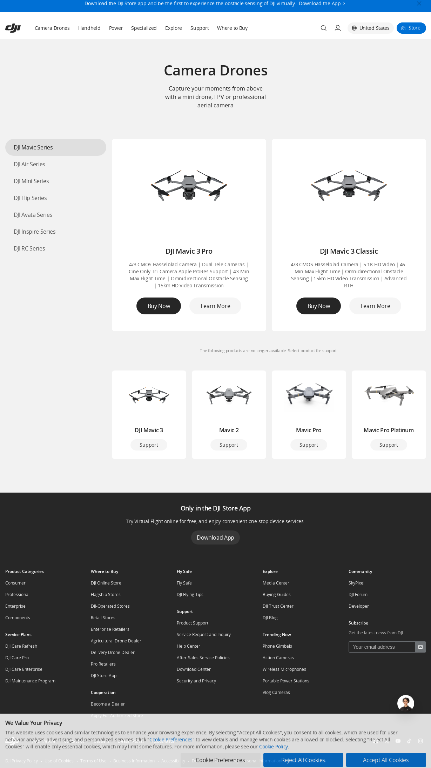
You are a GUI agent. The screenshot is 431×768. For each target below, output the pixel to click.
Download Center (194, 669)
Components (17, 618)
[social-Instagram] (420, 741)
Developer (359, 606)
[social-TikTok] (409, 741)
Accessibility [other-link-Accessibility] (173, 761)
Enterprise (15, 606)
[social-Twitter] (387, 741)
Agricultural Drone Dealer (116, 641)
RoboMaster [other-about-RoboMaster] (164, 741)
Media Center (276, 583)
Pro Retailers (103, 664)
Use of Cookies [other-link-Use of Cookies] (59, 761)
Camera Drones (52, 28)
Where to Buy (232, 28)
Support (199, 28)
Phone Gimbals (277, 646)
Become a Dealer (108, 704)
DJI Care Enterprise (23, 669)
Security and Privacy (196, 681)
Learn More (215, 306)
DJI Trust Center (278, 606)
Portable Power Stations (286, 681)
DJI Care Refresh (21, 646)
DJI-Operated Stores (110, 606)
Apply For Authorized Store (117, 716)
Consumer (15, 583)
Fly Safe (184, 583)
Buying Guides (277, 594)
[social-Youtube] (398, 741)
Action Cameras (278, 658)
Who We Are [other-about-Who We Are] (43, 741)
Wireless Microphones (284, 669)
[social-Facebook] (375, 741)
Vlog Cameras (276, 692)
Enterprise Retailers (110, 629)
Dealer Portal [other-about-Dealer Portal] (131, 741)
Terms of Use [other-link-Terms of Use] (93, 761)
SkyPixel (356, 583)
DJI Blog (270, 618)
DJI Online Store (106, 583)
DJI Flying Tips (190, 594)
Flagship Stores (106, 594)
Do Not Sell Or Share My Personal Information (236, 761)
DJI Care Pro (17, 658)
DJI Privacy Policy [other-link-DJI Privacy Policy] (21, 761)
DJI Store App (103, 676)
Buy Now (159, 306)
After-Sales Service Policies (203, 658)
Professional (17, 594)
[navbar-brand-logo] (21, 28)
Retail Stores (103, 618)
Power (116, 28)
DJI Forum (358, 594)
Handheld (89, 28)
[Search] (324, 28)
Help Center (188, 646)
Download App (215, 537)
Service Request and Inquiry (204, 634)
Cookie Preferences (307, 761)
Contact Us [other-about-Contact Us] (74, 741)
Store (414, 27)
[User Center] (338, 28)
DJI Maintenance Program (30, 681)
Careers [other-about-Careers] (101, 741)
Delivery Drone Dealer (113, 652)
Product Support (192, 623)
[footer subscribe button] (420, 647)
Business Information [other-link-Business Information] (134, 761)
